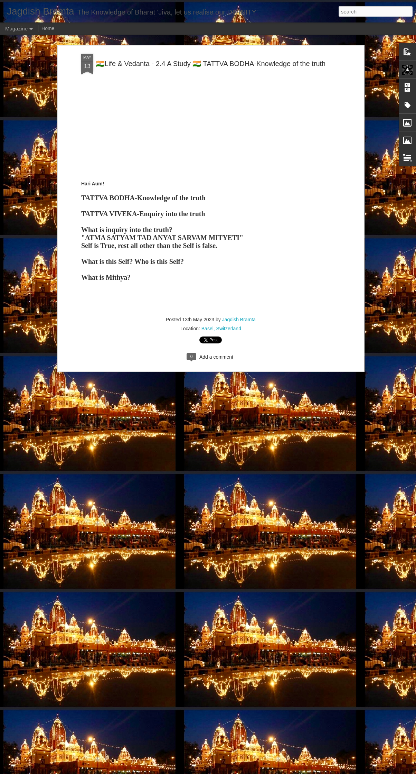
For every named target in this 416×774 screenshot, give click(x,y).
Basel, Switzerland (221, 328)
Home (47, 28)
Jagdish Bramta (239, 319)
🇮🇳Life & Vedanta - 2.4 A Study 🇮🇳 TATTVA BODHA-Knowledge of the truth (210, 63)
